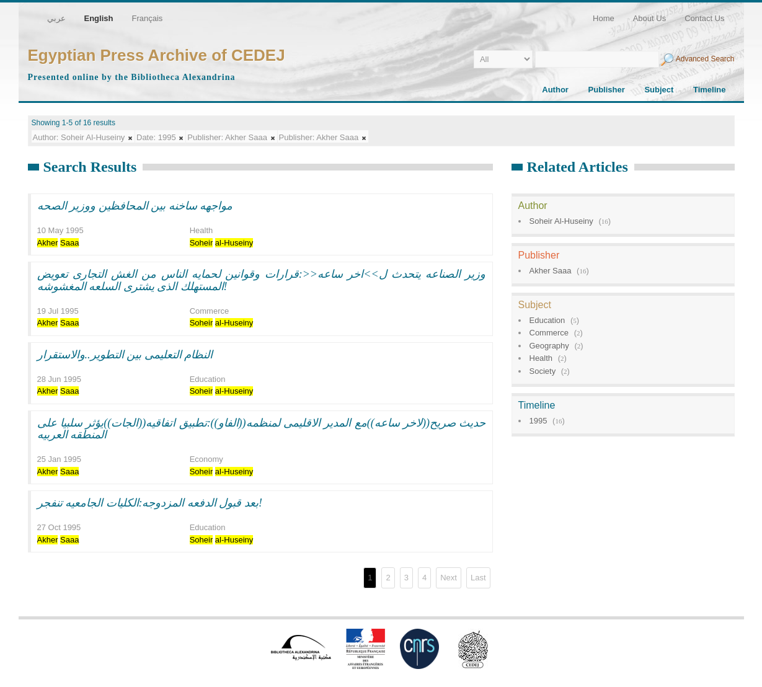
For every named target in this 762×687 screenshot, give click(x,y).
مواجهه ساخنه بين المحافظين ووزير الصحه (135, 206)
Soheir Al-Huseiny (561, 221)
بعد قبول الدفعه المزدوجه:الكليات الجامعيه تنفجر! (150, 503)
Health (541, 358)
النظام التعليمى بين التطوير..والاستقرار (125, 354)
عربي (56, 18)
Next (448, 577)
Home (603, 18)
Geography (549, 345)
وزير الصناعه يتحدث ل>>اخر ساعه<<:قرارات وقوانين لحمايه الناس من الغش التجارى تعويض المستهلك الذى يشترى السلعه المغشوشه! (261, 280)
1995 (538, 420)
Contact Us (704, 18)
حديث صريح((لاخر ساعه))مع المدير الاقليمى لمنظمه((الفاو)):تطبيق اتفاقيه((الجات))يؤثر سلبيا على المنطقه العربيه (261, 429)
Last (478, 577)
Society (542, 371)
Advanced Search (705, 59)
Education (547, 320)
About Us (649, 18)
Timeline (709, 89)
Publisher (606, 89)
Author (555, 89)
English (98, 18)
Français (146, 18)
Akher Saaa (550, 270)
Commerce (549, 332)
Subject (658, 89)
